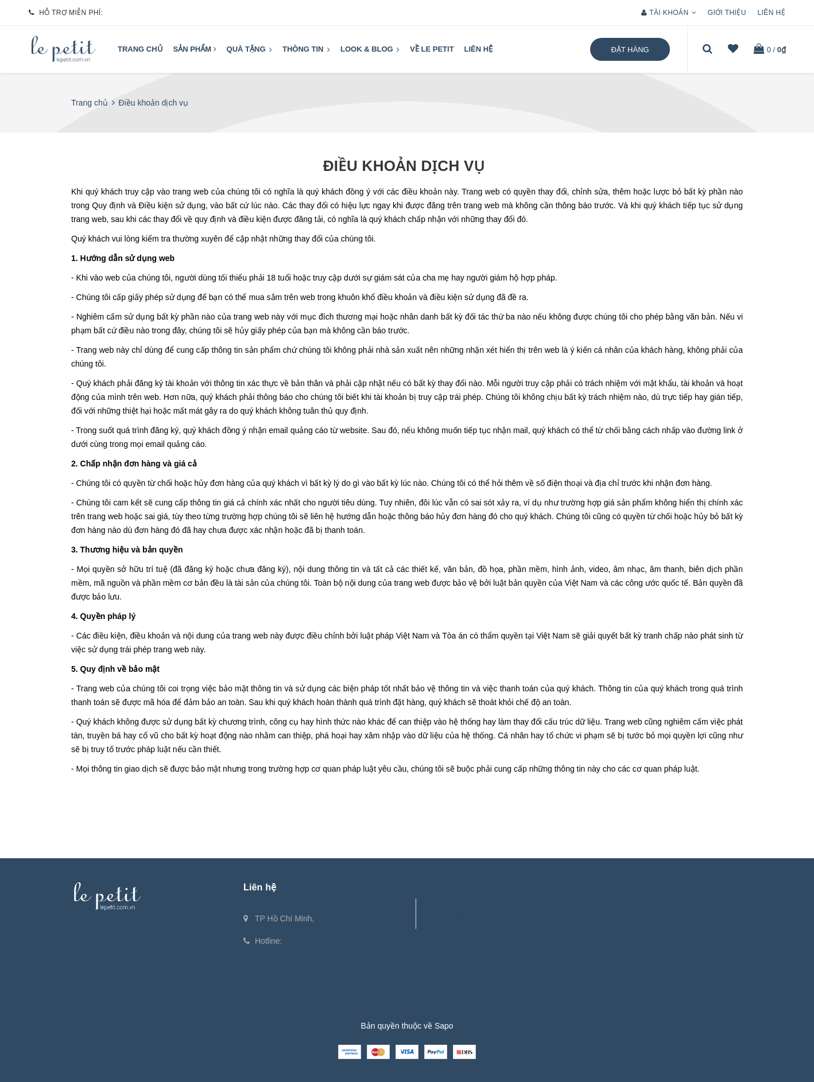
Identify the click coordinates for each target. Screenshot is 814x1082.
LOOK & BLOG (370, 49)
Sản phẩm (194, 49)
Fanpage (451, 913)
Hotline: (268, 940)
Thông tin (306, 49)
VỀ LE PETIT (431, 49)
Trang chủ (140, 49)
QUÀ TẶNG (250, 49)
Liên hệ (771, 13)
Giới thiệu (727, 13)
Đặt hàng (630, 49)
